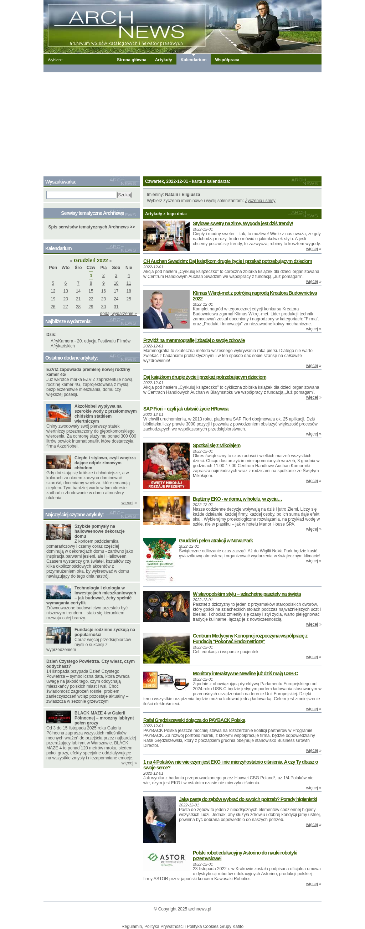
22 (90, 298)
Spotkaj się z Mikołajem (216, 445)
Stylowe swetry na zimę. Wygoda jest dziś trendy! (243, 223)
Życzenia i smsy (260, 200)
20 (65, 298)
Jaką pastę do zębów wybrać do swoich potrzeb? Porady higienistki (248, 799)
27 (65, 306)
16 (103, 291)
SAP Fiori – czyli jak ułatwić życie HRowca (185, 409)
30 (103, 306)
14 (78, 291)
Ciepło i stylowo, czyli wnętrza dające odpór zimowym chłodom (105, 462)
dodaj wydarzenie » (118, 313)
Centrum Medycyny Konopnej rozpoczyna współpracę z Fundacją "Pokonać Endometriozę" (250, 638)
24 (116, 298)
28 (78, 306)
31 (116, 306)
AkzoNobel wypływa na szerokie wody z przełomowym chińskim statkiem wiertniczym (105, 414)
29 (90, 306)
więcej (312, 248)
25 (129, 298)
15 (90, 291)
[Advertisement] (182, 123)
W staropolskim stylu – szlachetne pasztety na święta (247, 594)
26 (53, 306)
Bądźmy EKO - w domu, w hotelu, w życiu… (237, 499)
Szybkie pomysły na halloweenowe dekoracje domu (99, 531)
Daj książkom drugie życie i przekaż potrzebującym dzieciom (204, 377)
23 (103, 298)
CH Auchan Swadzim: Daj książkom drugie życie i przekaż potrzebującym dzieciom (227, 261)
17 (116, 291)
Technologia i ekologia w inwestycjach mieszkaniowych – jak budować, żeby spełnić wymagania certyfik (91, 595)
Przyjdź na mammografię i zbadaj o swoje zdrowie (194, 340)
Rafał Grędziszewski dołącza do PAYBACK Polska (194, 720)
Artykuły (163, 59)
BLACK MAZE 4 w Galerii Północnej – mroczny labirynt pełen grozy (104, 718)
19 (53, 298)
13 (65, 291)
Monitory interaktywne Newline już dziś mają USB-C (245, 673)
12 (53, 291)
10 (116, 283)
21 (78, 298)
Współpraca (227, 59)
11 (129, 283)
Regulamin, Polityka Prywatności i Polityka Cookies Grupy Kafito (182, 926)
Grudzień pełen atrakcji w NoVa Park (216, 540)
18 (129, 291)
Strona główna (131, 59)
